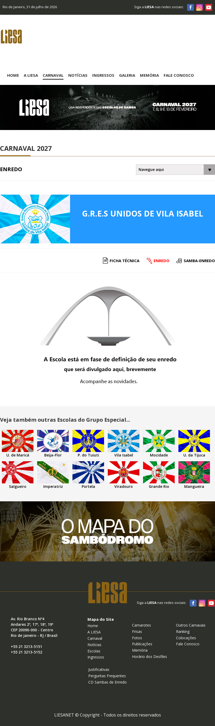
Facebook (190, 7)
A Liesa (31, 75)
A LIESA (94, 631)
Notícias (77, 75)
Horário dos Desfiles (149, 656)
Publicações (142, 643)
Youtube (208, 7)
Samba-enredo (199, 260)
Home (13, 75)
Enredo (161, 260)
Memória (149, 75)
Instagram (199, 7)
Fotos (137, 637)
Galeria (127, 75)
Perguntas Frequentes (107, 675)
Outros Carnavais (191, 625)
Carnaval (53, 75)
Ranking (182, 631)
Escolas (93, 650)
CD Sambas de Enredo (107, 682)
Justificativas (98, 669)
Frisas (137, 631)
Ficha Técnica (124, 260)
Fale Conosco (179, 75)
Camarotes (141, 625)
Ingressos (103, 75)
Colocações (186, 637)
